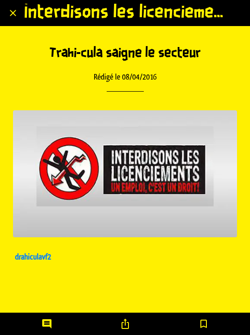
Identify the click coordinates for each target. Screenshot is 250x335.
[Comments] (47, 324)
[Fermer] (13, 13)
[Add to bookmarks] (203, 324)
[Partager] (125, 324)
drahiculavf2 (33, 257)
